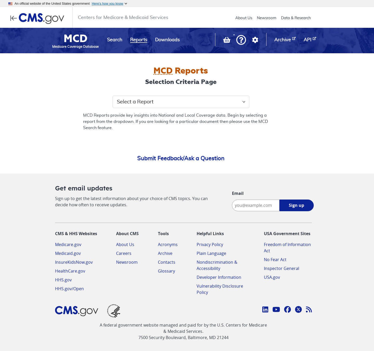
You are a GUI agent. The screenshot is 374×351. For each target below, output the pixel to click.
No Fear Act (275, 259)
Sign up (296, 205)
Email (238, 193)
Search (114, 40)
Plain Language (211, 253)
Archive (165, 253)
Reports (138, 40)
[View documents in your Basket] (227, 41)
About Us (243, 18)
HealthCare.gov (70, 271)
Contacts (166, 262)
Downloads (167, 40)
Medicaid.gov (68, 253)
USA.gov (272, 277)
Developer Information (219, 277)
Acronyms (168, 244)
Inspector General (281, 268)
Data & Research (296, 18)
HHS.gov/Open (69, 289)
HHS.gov (63, 280)
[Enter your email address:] (255, 205)
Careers (123, 253)
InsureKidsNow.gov (74, 262)
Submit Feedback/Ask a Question (180, 158)
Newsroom (266, 18)
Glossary (166, 271)
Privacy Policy (210, 244)
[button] (241, 40)
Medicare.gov (68, 244)
